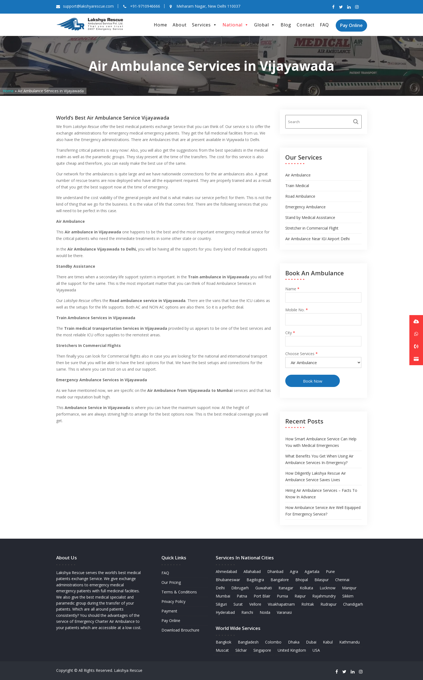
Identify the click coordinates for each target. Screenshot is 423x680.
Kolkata (306, 588)
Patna (243, 596)
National (236, 25)
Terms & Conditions (179, 591)
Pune (329, 572)
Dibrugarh (240, 588)
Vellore (256, 604)
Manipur (348, 588)
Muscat (223, 649)
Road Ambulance (300, 196)
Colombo (273, 641)
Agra (294, 572)
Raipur (299, 596)
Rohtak (307, 604)
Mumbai (224, 596)
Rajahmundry (323, 596)
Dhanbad (275, 572)
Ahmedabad (227, 572)
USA (315, 649)
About (180, 25)
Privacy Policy (173, 601)
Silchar (241, 649)
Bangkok (224, 641)
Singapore (262, 649)
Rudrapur (328, 604)
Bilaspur (321, 580)
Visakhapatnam (281, 604)
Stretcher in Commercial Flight (311, 228)
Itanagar (285, 588)
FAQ (324, 25)
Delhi (221, 588)
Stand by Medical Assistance (310, 217)
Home (160, 25)
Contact (305, 25)
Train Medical (297, 185)
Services (204, 25)
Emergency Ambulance (305, 206)
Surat (238, 604)
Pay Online (351, 25)
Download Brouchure (180, 629)
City (323, 337)
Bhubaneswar (229, 580)
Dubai (311, 641)
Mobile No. (323, 315)
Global (264, 25)
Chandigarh (352, 604)
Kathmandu (348, 641)
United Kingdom (291, 649)
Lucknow (327, 588)
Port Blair (262, 596)
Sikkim (346, 596)
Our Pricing (171, 582)
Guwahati (264, 588)
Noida (265, 612)
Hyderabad (226, 612)
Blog (286, 25)
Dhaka (293, 641)
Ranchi (248, 612)
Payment (169, 610)
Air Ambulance (298, 175)
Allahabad (252, 572)
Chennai (341, 580)
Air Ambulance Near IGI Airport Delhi (317, 238)
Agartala (311, 572)
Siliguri (222, 604)
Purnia (282, 596)
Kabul (327, 641)
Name (323, 294)
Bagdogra (255, 580)
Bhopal (301, 580)
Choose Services (323, 358)
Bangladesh (249, 641)
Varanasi (284, 612)
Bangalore (280, 580)
